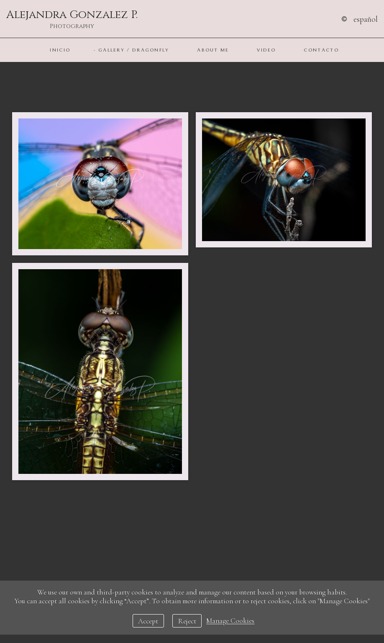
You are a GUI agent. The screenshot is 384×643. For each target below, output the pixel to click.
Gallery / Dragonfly (133, 50)
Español (365, 19)
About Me (213, 50)
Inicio (60, 50)
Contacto (321, 50)
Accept (148, 621)
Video (266, 50)
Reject (187, 621)
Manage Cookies (230, 621)
